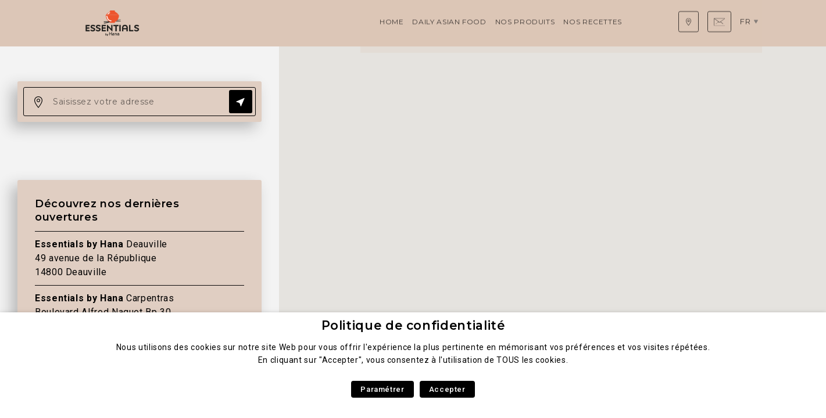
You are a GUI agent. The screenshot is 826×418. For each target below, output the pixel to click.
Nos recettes (396, 23)
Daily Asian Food (253, 23)
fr (749, 22)
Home (196, 23)
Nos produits (329, 23)
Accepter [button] (447, 389)
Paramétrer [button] (382, 389)
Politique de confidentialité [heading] (413, 325)
